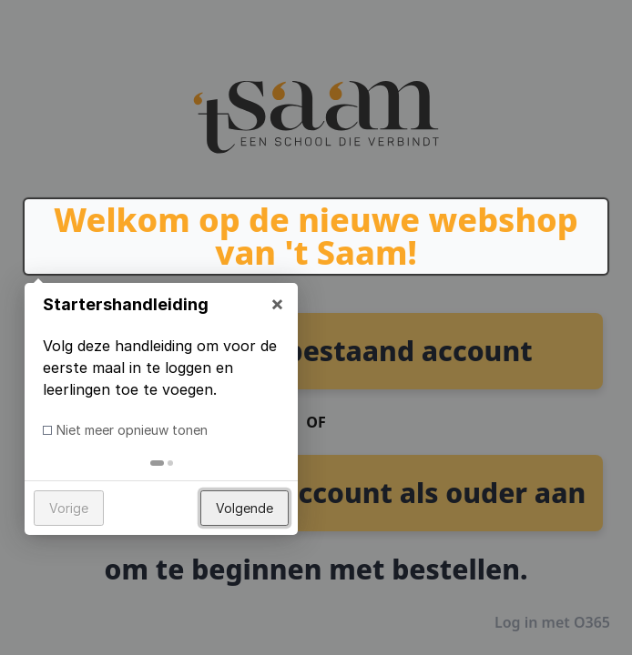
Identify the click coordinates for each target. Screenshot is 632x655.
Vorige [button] (68, 508)
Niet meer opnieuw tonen (132, 430)
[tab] (157, 463)
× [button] (277, 303)
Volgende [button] (244, 508)
